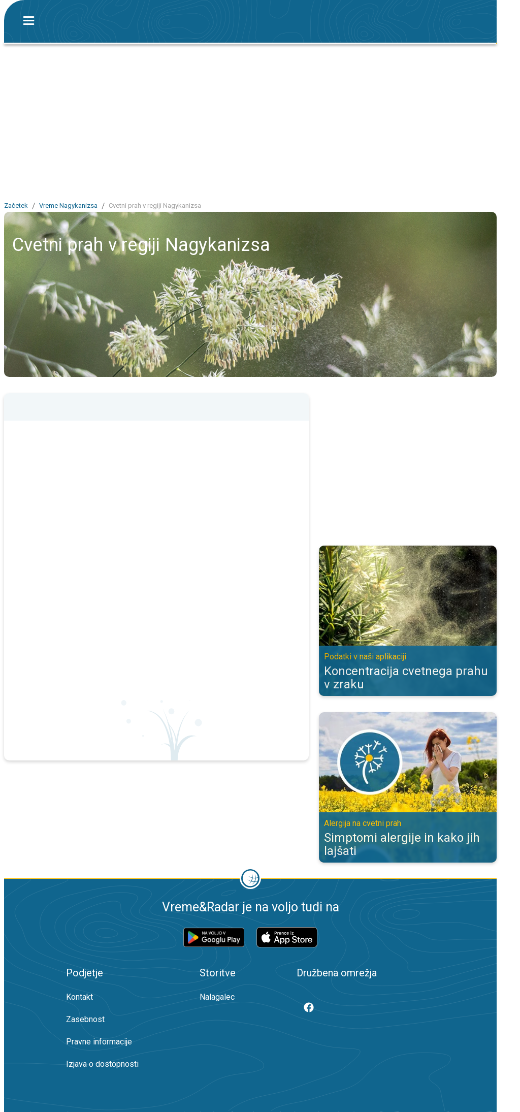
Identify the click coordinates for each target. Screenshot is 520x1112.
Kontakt (79, 997)
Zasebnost (85, 1019)
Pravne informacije (99, 1041)
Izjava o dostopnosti (102, 1064)
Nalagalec (217, 997)
